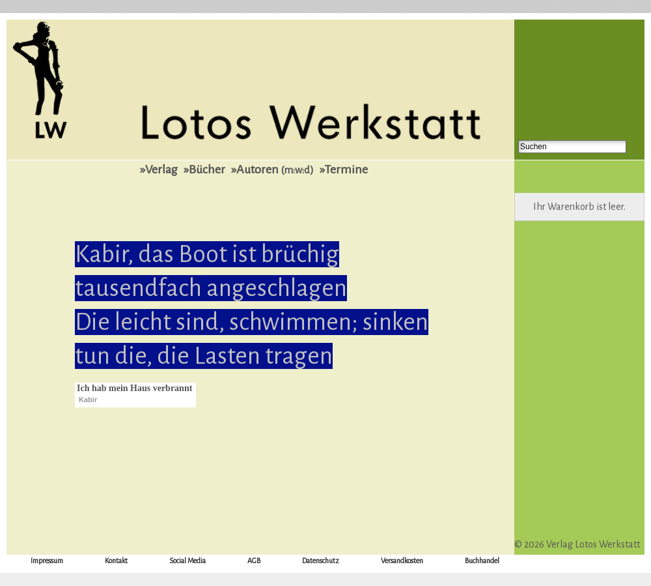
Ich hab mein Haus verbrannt (134, 388)
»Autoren (272, 169)
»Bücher (204, 169)
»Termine (344, 169)
